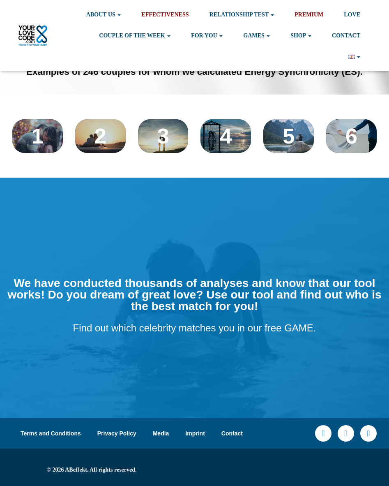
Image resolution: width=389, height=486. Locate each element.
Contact (346, 35)
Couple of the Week (134, 35)
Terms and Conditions (51, 433)
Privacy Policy (116, 433)
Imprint (195, 433)
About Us (103, 15)
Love (352, 15)
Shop (300, 35)
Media (161, 433)
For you (207, 35)
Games (256, 35)
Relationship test (241, 15)
